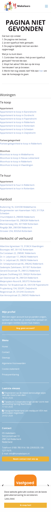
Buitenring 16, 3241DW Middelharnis (18, 207)
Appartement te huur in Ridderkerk (17, 185)
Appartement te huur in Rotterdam (17, 188)
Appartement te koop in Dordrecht (17, 115)
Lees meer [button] (10, 498)
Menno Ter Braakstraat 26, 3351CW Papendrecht (24, 284)
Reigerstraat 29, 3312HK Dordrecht (17, 291)
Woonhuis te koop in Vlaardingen (16, 165)
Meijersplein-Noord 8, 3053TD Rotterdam (20, 281)
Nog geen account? (25, 328)
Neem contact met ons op (25, 459)
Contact (6, 352)
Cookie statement (10, 368)
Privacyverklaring (10, 374)
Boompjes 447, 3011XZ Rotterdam (16, 249)
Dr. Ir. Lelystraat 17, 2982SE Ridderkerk (19, 256)
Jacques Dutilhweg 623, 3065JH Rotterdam (20, 274)
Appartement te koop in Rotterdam (17, 125)
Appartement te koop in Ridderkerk (17, 122)
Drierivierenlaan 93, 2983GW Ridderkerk (19, 220)
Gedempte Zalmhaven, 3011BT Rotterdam (20, 267)
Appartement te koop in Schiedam (16, 129)
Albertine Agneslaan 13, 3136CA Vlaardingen (22, 246)
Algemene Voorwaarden (14, 363)
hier (41, 70)
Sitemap (6, 357)
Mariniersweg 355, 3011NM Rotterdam (19, 224)
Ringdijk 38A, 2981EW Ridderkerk (16, 227)
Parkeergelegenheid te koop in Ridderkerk (21, 143)
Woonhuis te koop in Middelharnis (17, 154)
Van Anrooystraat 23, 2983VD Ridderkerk (20, 295)
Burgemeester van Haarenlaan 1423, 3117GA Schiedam (22, 212)
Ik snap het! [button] (25, 505)
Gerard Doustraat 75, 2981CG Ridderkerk (20, 270)
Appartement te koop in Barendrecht (18, 111)
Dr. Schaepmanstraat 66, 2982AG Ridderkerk (21, 263)
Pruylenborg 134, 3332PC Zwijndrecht (18, 288)
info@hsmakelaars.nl (19, 453)
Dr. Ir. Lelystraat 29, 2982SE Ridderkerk (19, 260)
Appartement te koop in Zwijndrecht (18, 132)
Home (5, 346)
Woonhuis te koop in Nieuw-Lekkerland (19, 158)
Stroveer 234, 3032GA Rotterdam (16, 231)
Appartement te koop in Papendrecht (18, 118)
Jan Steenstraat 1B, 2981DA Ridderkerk (19, 277)
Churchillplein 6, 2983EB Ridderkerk (17, 216)
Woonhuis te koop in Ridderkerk (16, 161)
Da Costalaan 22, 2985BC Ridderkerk (18, 253)
